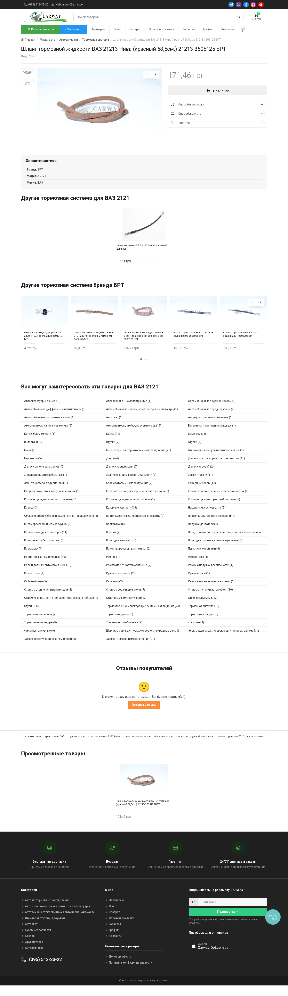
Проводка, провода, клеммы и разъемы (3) (215, 549)
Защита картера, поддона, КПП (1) (46, 492)
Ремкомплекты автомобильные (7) (128, 574)
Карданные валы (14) (202, 492)
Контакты (228, 29)
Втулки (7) (112, 451)
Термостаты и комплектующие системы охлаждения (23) (143, 615)
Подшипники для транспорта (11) (45, 541)
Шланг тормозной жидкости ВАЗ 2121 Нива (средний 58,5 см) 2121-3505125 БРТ (144, 345)
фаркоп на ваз (256, 745)
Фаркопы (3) (196, 631)
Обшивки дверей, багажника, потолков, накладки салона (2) (63, 525)
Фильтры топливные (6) (39, 640)
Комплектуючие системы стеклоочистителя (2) (218, 500)
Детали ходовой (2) (201, 475)
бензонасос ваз (163, 745)
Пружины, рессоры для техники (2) (128, 558)
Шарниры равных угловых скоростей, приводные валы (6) (143, 640)
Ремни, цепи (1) (34, 582)
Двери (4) (112, 467)
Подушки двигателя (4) (203, 533)
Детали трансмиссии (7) (122, 475)
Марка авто (73, 29)
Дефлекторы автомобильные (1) (45, 484)
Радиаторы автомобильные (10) (45, 566)
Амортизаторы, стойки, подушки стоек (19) (133, 434)
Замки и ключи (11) (200, 484)
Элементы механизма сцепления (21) (130, 648)
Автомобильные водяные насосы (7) (212, 410)
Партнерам (98, 29)
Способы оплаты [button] (218, 113)
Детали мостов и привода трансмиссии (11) (216, 467)
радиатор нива (33, 745)
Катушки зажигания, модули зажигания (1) (52, 500)
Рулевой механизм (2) (120, 582)
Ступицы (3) (32, 615)
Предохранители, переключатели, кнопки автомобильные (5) (227, 541)
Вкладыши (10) (34, 451)
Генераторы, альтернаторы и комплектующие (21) (138, 459)
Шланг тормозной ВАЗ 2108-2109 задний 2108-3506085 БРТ (193, 343)
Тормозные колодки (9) (203, 623)
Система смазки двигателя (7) (125, 599)
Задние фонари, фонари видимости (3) (131, 484)
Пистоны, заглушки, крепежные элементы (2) (135, 525)
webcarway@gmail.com (70, 4)
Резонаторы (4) (198, 566)
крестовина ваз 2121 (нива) (105, 745)
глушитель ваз (76, 745)
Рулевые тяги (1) (199, 582)
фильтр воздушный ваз (190, 745)
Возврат (135, 29)
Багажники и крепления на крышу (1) (212, 434)
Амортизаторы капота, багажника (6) (48, 434)
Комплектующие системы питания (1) (130, 508)
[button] (141, 368)
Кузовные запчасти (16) (121, 517)
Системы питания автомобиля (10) (210, 599)
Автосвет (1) (114, 426)
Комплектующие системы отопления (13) (50, 508)
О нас (117, 29)
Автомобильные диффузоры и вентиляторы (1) (54, 418)
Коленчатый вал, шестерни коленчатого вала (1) (137, 500)
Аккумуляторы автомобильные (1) (210, 426)
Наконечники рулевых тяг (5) (206, 517)
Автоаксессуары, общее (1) (42, 410)
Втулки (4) (194, 451)
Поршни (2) (113, 541)
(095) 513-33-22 (38, 4)
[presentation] (147, 75)
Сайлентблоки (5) (35, 590)
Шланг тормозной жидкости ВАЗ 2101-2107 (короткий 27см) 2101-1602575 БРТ (93, 345)
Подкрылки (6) (115, 533)
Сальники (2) (114, 590)
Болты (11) (113, 443)
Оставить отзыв (144, 714)
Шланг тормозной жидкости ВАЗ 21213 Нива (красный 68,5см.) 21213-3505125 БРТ (142, 812)
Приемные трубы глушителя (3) (44, 549)
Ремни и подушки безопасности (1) (210, 574)
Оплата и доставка (161, 29)
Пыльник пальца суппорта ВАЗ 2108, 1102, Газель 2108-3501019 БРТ (43, 345)
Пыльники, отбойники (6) (204, 558)
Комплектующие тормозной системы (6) (214, 508)
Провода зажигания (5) (121, 549)
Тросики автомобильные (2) (124, 631)
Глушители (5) (33, 467)
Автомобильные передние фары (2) (211, 418)
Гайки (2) (30, 459)
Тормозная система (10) (203, 615)
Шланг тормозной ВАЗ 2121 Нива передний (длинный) (141, 256)
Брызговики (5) (198, 443)
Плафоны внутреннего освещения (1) (212, 525)
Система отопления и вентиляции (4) (48, 599)
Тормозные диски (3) (119, 623)
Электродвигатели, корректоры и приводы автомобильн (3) (226, 640)
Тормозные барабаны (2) (40, 623)
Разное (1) (113, 566)
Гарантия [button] (218, 122)
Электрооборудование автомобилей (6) (50, 648)
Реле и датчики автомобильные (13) (47, 574)
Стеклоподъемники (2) (203, 607)
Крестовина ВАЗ (55, 745)
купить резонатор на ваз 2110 (226, 745)
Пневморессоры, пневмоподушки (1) (47, 533)
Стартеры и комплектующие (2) (126, 607)
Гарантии (189, 29)
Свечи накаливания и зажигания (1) (211, 590)
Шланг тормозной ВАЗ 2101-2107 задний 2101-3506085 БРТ (242, 343)
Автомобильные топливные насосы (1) (49, 426)
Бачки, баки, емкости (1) (39, 443)
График (208, 29)
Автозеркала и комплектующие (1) (128, 410)
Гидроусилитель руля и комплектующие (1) (216, 459)
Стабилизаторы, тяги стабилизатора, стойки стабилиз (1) (61, 607)
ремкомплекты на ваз (138, 745)
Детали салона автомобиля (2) (44, 475)
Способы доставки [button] (218, 104)
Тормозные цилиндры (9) (40, 631)
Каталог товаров (41, 29)
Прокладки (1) (33, 558)
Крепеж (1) (31, 517)
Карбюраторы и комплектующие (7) (129, 492)
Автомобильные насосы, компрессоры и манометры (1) (142, 418)
